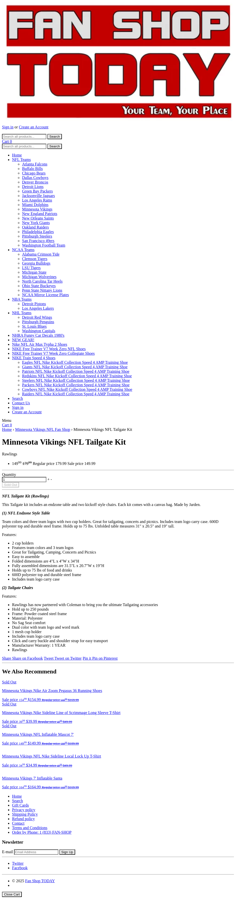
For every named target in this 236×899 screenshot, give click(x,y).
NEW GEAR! (23, 340)
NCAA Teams (23, 250)
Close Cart (12, 894)
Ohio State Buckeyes (39, 286)
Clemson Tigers (34, 259)
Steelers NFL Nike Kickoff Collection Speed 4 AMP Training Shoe (76, 380)
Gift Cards (20, 805)
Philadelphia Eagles (38, 232)
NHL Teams (22, 313)
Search (17, 398)
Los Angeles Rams (37, 200)
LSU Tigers (31, 268)
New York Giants (36, 223)
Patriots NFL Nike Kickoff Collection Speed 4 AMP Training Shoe (75, 371)
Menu (6, 420)
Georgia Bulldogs (36, 263)
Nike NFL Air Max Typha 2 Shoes (39, 344)
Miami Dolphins (35, 205)
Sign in (8, 127)
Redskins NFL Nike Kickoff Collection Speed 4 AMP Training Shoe (77, 376)
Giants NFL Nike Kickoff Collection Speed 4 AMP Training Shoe (75, 367)
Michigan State (34, 272)
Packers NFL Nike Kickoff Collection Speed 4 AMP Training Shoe (76, 385)
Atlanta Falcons (34, 164)
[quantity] (24, 479)
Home (17, 155)
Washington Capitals (38, 331)
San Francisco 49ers (38, 241)
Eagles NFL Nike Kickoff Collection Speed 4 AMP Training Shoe (75, 362)
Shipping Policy (25, 814)
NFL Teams (21, 159)
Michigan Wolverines (39, 277)
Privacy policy (23, 810)
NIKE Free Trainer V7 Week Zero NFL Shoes (49, 349)
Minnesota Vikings (37, 209)
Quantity (9, 474)
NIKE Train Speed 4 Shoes (33, 358)
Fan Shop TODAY (40, 881)
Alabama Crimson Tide (40, 254)
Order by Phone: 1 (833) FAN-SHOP (41, 832)
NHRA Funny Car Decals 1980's (38, 335)
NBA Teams (22, 299)
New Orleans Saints (38, 218)
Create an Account (33, 127)
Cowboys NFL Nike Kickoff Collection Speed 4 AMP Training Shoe (77, 389)
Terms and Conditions (29, 828)
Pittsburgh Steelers (37, 236)
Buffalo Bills (32, 168)
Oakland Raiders (35, 227)
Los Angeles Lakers (38, 308)
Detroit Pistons (34, 304)
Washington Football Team (43, 245)
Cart (7, 141)
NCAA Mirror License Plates (45, 295)
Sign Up (67, 852)
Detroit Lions (33, 187)
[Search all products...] (24, 136)
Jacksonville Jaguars (38, 196)
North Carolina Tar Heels (42, 281)
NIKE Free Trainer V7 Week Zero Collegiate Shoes (53, 353)
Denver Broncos (35, 182)
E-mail (7, 852)
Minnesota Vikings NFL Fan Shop (42, 429)
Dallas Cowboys (35, 177)
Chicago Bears (34, 173)
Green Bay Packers (37, 191)
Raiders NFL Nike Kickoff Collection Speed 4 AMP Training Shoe (75, 394)
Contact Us (21, 403)
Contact (18, 823)
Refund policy (23, 819)
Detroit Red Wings (37, 317)
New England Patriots (39, 214)
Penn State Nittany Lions (42, 290)
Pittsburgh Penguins (38, 322)
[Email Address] (36, 852)
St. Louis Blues (34, 326)
